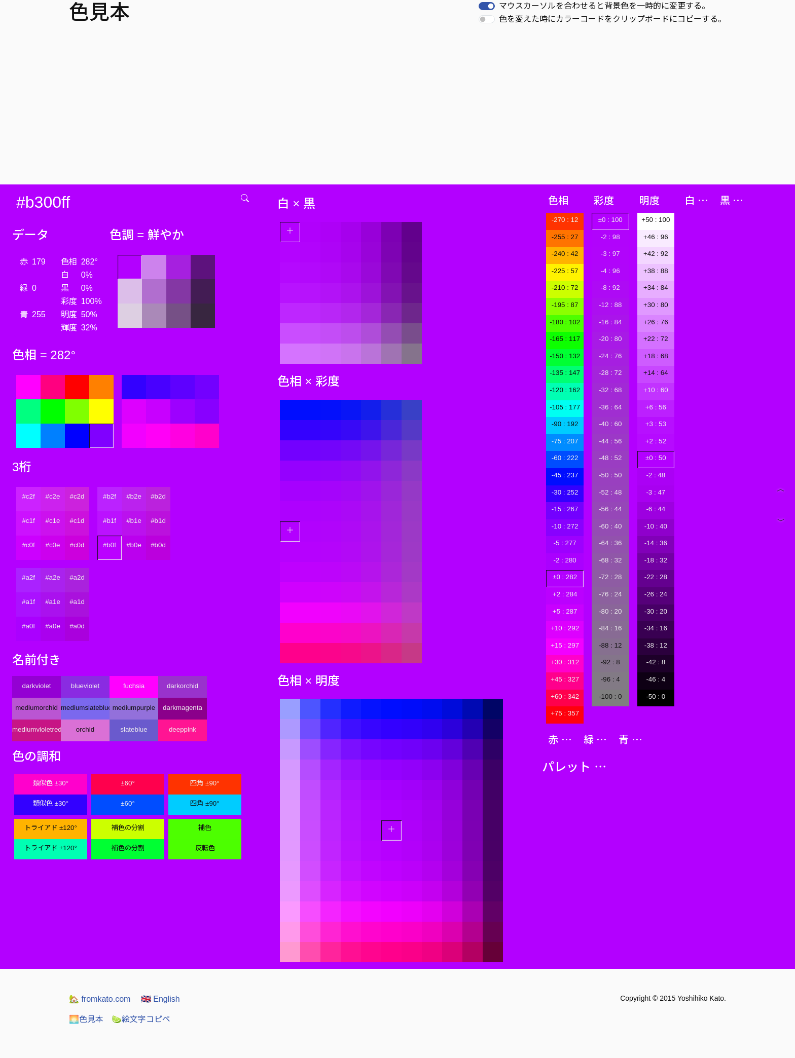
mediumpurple (134, 707)
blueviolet (85, 686)
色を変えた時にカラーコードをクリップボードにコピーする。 (612, 19)
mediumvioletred (36, 729)
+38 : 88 (655, 271)
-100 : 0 (610, 696)
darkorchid (182, 686)
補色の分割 (128, 828)
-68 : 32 (610, 560)
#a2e (52, 577)
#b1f (109, 520)
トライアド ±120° (50, 828)
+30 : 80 (655, 305)
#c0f (28, 545)
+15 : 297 (565, 645)
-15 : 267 (565, 509)
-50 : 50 (610, 475)
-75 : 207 (565, 441)
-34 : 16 (655, 628)
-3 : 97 (610, 253)
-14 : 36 (655, 543)
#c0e (53, 545)
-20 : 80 (610, 339)
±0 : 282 (565, 577)
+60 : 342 (565, 696)
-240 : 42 (565, 253)
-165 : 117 (565, 339)
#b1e (133, 520)
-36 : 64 (610, 407)
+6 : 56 (655, 407)
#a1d (77, 602)
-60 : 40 (610, 526)
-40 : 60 (610, 424)
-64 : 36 (610, 543)
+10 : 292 (565, 628)
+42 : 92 (655, 253)
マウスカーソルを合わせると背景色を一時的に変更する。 (604, 6)
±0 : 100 (610, 219)
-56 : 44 (610, 509)
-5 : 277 (565, 543)
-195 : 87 (565, 305)
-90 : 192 (565, 424)
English (160, 999)
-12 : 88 (610, 305)
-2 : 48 (655, 475)
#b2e (133, 496)
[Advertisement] (397, 108)
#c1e (53, 520)
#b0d (158, 545)
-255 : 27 (565, 237)
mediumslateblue (85, 707)
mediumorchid (36, 707)
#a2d (77, 577)
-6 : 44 (655, 509)
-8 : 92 (610, 287)
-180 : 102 (565, 322)
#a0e (52, 626)
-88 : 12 (610, 645)
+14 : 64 (655, 372)
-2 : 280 (565, 560)
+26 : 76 (655, 322)
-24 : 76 (610, 356)
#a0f (28, 626)
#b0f (109, 545)
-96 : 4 (610, 679)
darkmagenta (182, 707)
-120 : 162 (565, 390)
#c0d (77, 545)
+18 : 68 (655, 356)
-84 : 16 (610, 628)
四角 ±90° (204, 783)
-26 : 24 (655, 594)
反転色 (205, 848)
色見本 (86, 1019)
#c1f (28, 520)
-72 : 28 (610, 577)
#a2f (28, 577)
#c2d (77, 496)
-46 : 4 (655, 679)
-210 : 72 (565, 287)
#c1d (77, 520)
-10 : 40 (655, 526)
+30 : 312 (565, 662)
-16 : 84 (610, 322)
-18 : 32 (655, 560)
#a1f (28, 602)
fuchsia (133, 686)
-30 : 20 (655, 611)
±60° (127, 783)
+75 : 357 (565, 713)
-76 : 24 (610, 594)
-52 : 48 (610, 492)
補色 (204, 828)
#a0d (77, 626)
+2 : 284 (565, 594)
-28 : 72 (610, 372)
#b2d (158, 496)
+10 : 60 (655, 390)
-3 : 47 (655, 492)
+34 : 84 (655, 287)
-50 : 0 (655, 696)
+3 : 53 (655, 424)
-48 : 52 (610, 458)
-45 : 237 (565, 475)
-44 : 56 (610, 441)
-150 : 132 (565, 356)
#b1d (158, 520)
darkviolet (36, 686)
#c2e (53, 496)
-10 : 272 (565, 526)
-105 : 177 (565, 407)
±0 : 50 (655, 458)
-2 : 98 (610, 237)
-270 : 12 (565, 219)
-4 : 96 (610, 271)
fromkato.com (99, 999)
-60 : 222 (565, 458)
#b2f (109, 496)
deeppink (182, 729)
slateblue (133, 729)
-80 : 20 (610, 611)
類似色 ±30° (50, 783)
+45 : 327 (565, 679)
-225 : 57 (565, 271)
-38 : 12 (655, 645)
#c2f (28, 496)
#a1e (52, 602)
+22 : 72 (655, 339)
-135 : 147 (565, 372)
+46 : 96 (655, 237)
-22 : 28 (655, 577)
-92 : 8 (610, 662)
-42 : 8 (655, 662)
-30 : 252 (565, 492)
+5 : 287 (565, 611)
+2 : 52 (655, 441)
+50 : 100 (655, 219)
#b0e (133, 545)
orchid (85, 729)
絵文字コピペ (141, 1019)
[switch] (487, 6)
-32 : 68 (610, 390)
